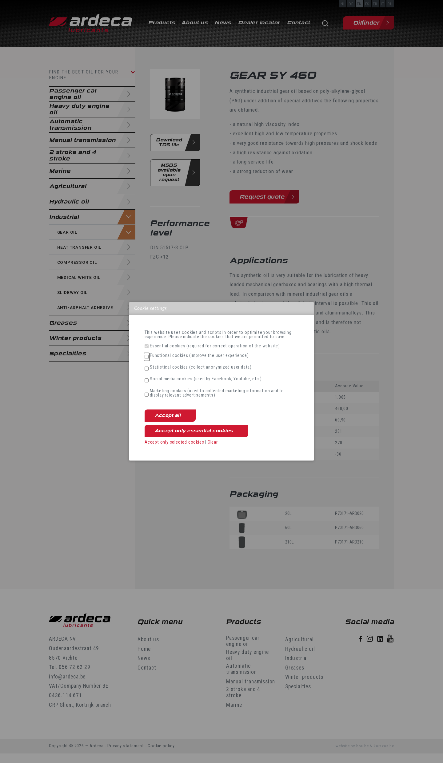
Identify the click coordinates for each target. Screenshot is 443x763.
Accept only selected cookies (174, 442)
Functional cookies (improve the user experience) (199, 356)
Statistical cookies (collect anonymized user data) (201, 367)
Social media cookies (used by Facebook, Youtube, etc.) (206, 379)
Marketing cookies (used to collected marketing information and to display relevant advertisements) (217, 393)
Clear (213, 442)
